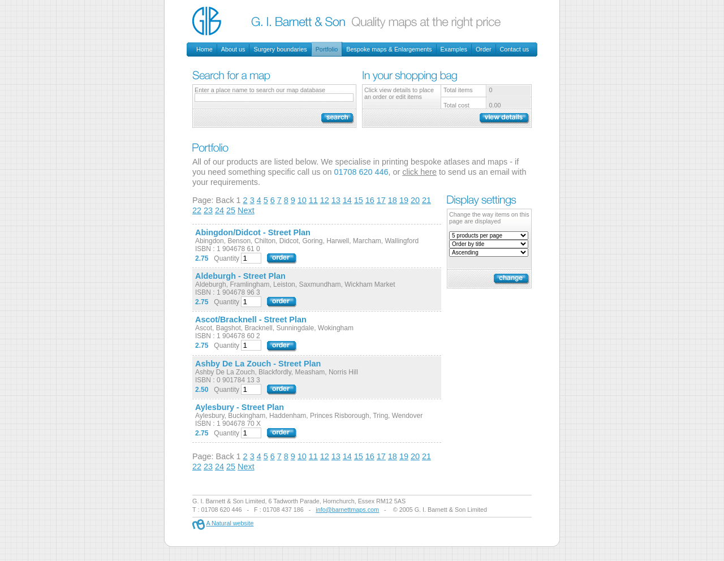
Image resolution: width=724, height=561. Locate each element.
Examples (454, 49)
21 (426, 200)
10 (302, 200)
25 (230, 210)
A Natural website (229, 523)
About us (233, 49)
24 (219, 210)
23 (208, 210)
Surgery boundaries (280, 49)
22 (196, 210)
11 (313, 200)
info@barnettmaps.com (347, 509)
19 (403, 200)
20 (415, 200)
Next (246, 210)
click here (419, 171)
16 (369, 200)
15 (358, 200)
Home (204, 49)
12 (324, 200)
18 (392, 200)
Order (484, 49)
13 (336, 200)
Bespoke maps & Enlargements (389, 49)
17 (381, 200)
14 (347, 200)
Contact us (514, 49)
